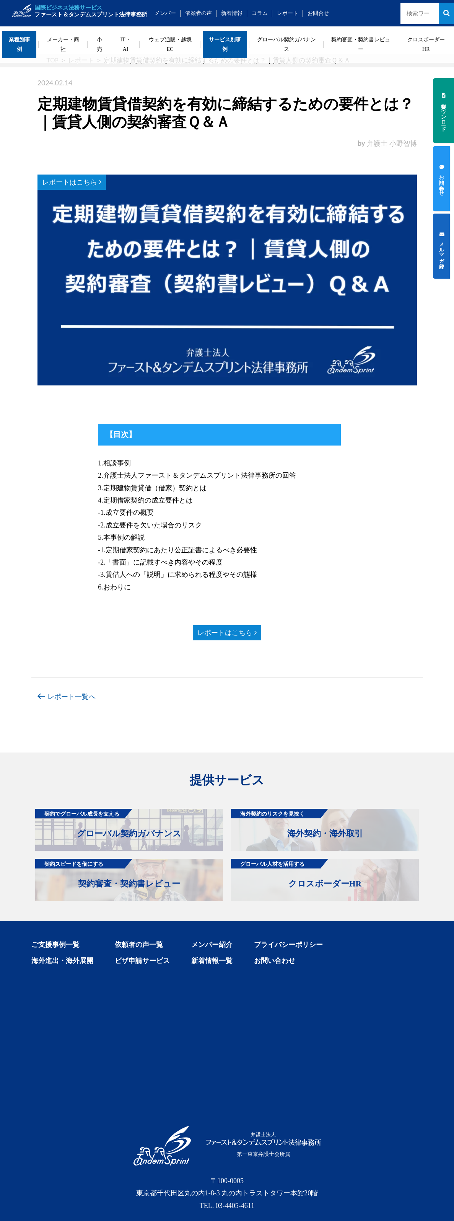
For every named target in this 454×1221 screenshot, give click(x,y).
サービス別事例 (225, 44)
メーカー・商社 (63, 44)
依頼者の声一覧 (139, 944)
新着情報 (238, 13)
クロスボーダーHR (426, 44)
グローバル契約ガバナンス (286, 44)
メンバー (172, 13)
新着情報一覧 (212, 961)
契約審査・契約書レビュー (360, 44)
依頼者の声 (205, 13)
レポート (294, 13)
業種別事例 (19, 44)
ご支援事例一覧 (55, 944)
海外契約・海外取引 (297, 823)
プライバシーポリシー (288, 944)
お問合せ (325, 13)
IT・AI (125, 44)
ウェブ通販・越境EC (170, 44)
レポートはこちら (71, 182)
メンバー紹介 (212, 944)
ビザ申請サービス (142, 961)
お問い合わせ (274, 961)
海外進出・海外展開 (62, 961)
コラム (267, 13)
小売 (99, 44)
